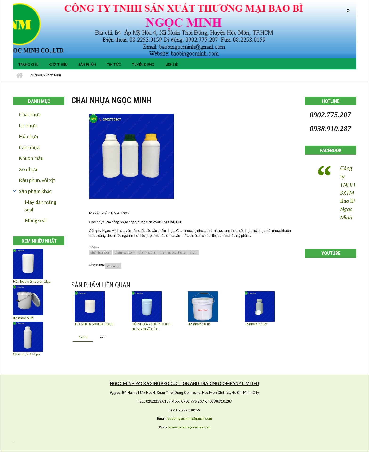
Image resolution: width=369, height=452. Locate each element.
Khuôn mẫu (31, 158)
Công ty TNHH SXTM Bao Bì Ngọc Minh (347, 193)
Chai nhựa (30, 114)
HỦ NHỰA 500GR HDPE (94, 324)
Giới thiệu (58, 64)
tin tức (114, 64)
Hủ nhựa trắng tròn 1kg (31, 281)
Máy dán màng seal (40, 205)
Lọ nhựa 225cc (256, 324)
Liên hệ (171, 64)
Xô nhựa (28, 169)
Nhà (19, 75)
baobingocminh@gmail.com (189, 418)
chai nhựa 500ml (124, 252)
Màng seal (36, 220)
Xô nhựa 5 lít (23, 318)
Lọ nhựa (28, 125)
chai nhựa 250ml (100, 252)
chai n (193, 252)
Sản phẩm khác (35, 191)
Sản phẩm (87, 64)
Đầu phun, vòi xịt (37, 180)
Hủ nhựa (28, 136)
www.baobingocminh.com (189, 427)
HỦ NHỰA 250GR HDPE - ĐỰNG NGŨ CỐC (152, 326)
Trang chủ (28, 64)
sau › (103, 337)
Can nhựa (29, 147)
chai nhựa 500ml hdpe (172, 252)
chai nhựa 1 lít (146, 252)
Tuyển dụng (143, 64)
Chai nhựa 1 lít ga (26, 354)
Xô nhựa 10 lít (199, 324)
